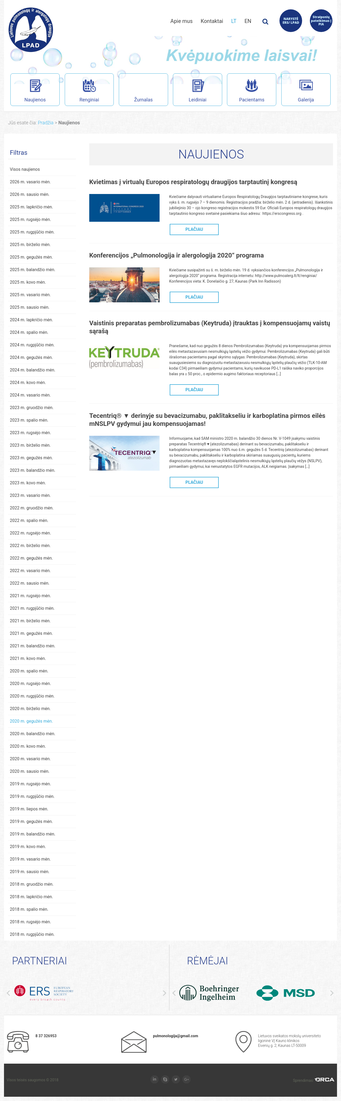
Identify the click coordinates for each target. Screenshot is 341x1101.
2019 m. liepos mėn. (29, 809)
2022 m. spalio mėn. (29, 520)
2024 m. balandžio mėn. (32, 370)
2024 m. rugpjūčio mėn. (32, 345)
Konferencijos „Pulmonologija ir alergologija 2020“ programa (176, 255)
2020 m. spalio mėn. (29, 671)
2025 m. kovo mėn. (28, 282)
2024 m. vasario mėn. (30, 395)
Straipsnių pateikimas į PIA (321, 21)
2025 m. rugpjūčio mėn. (32, 232)
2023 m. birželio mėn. (30, 445)
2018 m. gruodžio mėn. (32, 884)
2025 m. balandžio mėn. (32, 269)
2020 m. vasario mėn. (30, 759)
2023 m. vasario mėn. (30, 495)
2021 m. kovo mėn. (28, 658)
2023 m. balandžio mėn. (32, 470)
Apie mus (181, 21)
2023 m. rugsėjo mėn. (30, 432)
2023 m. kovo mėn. (28, 483)
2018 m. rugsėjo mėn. (30, 922)
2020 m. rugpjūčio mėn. (32, 696)
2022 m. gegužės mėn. (31, 558)
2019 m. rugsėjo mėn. (30, 784)
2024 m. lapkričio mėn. (31, 320)
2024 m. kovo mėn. (28, 382)
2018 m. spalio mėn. (29, 909)
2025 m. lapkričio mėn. (31, 207)
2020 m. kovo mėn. (28, 746)
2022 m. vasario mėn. (30, 570)
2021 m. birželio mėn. (30, 621)
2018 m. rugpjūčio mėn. (32, 934)
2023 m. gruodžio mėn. (32, 407)
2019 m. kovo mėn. (28, 846)
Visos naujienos (25, 169)
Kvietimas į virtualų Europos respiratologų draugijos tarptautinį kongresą (193, 182)
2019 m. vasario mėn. (30, 859)
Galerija (297, 91)
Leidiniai (189, 91)
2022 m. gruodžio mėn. (32, 508)
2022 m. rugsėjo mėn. (30, 533)
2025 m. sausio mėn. (30, 307)
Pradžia (46, 123)
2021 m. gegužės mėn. (31, 633)
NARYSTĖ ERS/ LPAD (291, 21)
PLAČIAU (194, 229)
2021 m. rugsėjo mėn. (30, 596)
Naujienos (28, 91)
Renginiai (82, 91)
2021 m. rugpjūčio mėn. (32, 608)
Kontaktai (212, 21)
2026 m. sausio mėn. (30, 194)
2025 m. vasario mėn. (30, 295)
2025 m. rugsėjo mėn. (30, 219)
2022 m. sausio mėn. (30, 583)
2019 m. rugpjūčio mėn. (32, 796)
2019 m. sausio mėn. (30, 871)
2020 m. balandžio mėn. (32, 733)
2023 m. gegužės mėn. (31, 458)
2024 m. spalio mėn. (29, 332)
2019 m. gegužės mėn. (31, 821)
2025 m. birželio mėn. (30, 244)
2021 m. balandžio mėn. (32, 646)
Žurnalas (143, 91)
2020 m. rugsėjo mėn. (30, 683)
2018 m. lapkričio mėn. (31, 897)
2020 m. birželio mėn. (30, 708)
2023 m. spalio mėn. (29, 420)
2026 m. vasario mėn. (30, 182)
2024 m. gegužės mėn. (31, 357)
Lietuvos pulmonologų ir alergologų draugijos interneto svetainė (31, 29)
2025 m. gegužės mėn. (31, 257)
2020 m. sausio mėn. (30, 771)
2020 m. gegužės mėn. (31, 721)
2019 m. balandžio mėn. (32, 834)
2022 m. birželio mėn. (30, 545)
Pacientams (245, 91)
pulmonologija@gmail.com (175, 1036)
